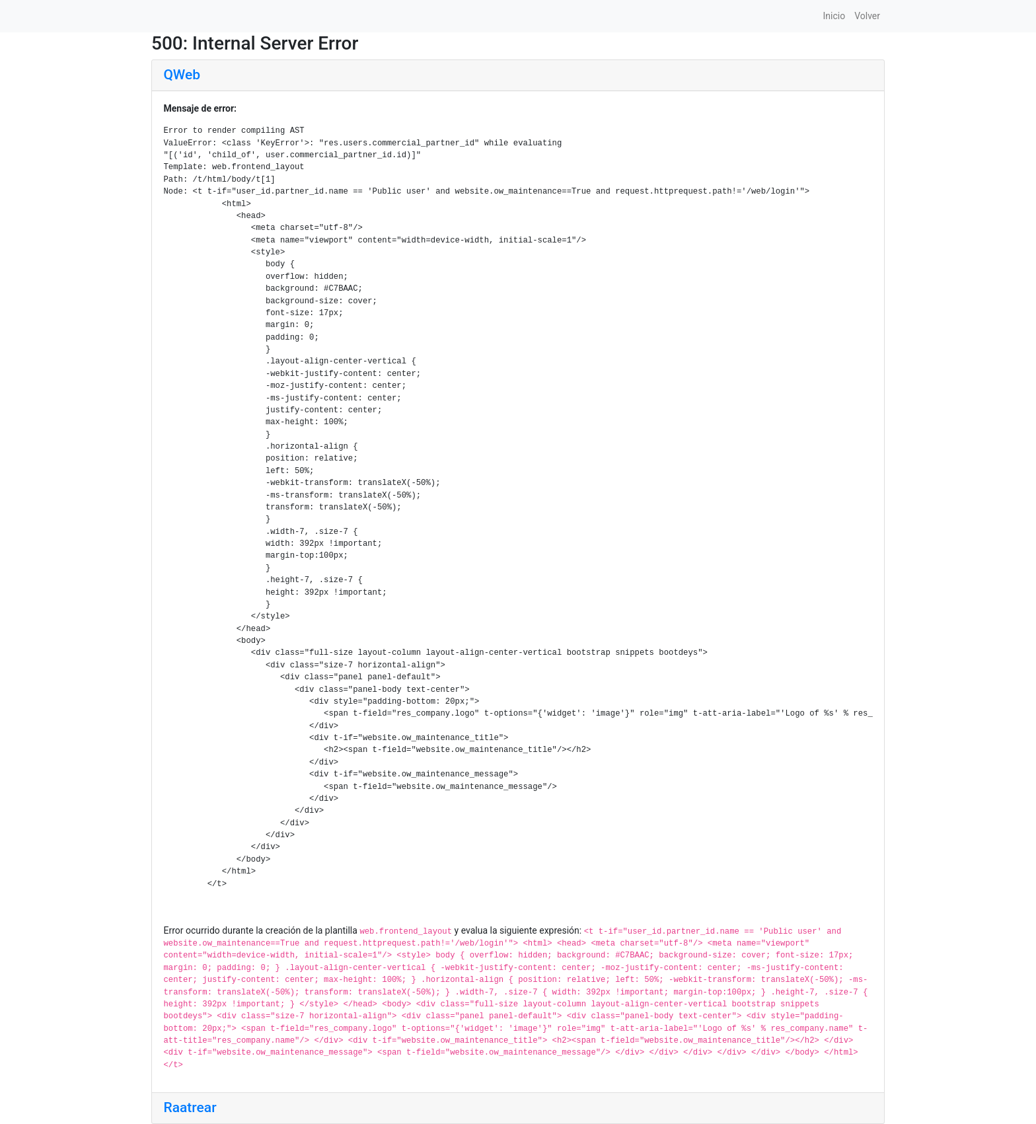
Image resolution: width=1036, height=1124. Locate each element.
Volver (867, 16)
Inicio (834, 16)
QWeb (182, 75)
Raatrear (190, 1107)
